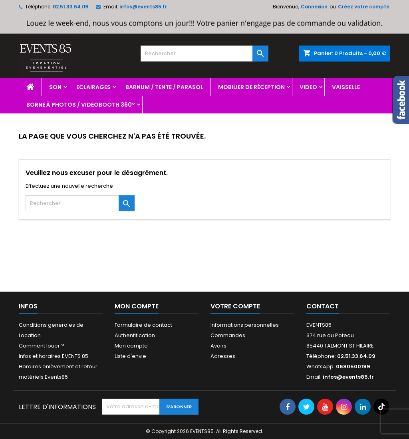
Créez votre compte (363, 6)
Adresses (222, 356)
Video (308, 87)
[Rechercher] (204, 54)
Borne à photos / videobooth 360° (80, 105)
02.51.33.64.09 (70, 6)
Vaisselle (346, 87)
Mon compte (131, 346)
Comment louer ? (41, 346)
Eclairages (93, 87)
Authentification (135, 335)
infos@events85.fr (143, 6)
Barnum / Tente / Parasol (164, 87)
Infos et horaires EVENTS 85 (53, 356)
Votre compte (235, 306)
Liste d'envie (130, 356)
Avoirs (218, 346)
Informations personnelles (244, 325)
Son (55, 87)
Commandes (227, 335)
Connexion (314, 6)
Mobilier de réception (251, 87)
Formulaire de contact (143, 325)
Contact (322, 306)
